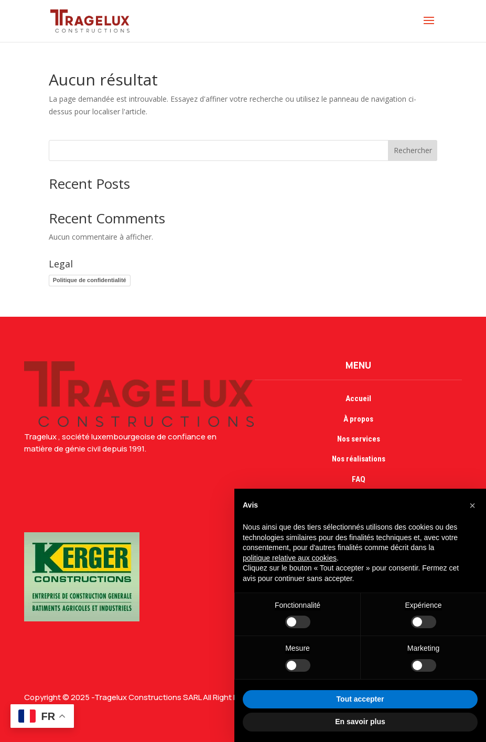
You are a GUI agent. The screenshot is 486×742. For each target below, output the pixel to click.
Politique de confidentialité (89, 280)
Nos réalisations (358, 459)
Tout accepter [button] (360, 699)
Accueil (358, 398)
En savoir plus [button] (360, 721)
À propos (358, 419)
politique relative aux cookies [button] (290, 558)
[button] (472, 505)
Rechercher (413, 150)
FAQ (358, 479)
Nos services (358, 439)
